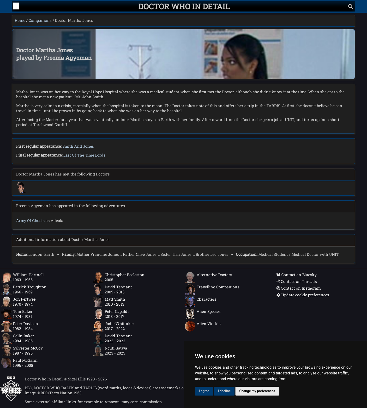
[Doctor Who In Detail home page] (184, 6)
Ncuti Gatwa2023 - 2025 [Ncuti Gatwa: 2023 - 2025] (110, 350)
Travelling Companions (212, 289)
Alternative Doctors (208, 277)
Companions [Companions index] (40, 20)
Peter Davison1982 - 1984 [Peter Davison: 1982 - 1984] (19, 326)
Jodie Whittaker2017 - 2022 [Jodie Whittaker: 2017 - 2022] (113, 326)
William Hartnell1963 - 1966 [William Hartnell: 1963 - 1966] (22, 277)
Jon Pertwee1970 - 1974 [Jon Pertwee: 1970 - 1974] (18, 302)
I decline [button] (224, 391)
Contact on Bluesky (297, 274)
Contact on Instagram (299, 288)
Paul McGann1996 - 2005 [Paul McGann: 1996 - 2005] (19, 363)
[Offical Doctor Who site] (11, 399)
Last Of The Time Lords (84, 154)
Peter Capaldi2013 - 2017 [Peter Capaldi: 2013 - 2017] (111, 314)
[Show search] (350, 6)
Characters (200, 302)
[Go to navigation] (16, 6)
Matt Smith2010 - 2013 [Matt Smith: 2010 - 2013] (109, 302)
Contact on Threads (297, 281)
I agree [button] (204, 391)
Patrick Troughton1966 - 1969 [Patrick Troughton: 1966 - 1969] (24, 289)
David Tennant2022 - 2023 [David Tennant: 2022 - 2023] (112, 338)
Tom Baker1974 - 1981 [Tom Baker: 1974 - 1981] (17, 314)
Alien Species (203, 314)
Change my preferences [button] (257, 391)
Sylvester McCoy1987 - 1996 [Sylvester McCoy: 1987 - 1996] (22, 350)
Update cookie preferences (303, 294)
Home (20, 20)
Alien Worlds (203, 326)
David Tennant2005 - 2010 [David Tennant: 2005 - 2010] (112, 289)
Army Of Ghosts (30, 220)
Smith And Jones (78, 146)
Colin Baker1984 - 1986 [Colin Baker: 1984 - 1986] (17, 338)
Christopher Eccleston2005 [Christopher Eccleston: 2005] (118, 277)
